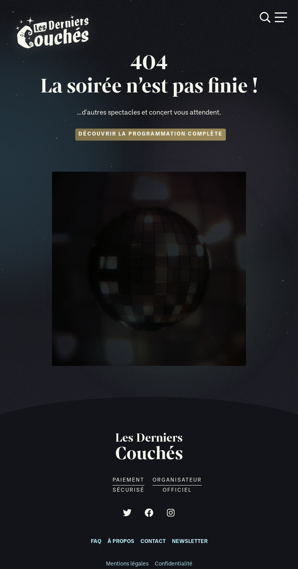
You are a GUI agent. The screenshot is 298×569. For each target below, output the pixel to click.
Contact (153, 542)
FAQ (96, 542)
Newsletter (190, 542)
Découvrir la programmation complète (150, 134)
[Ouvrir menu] (281, 17)
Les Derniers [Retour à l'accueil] (149, 447)
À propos (120, 542)
